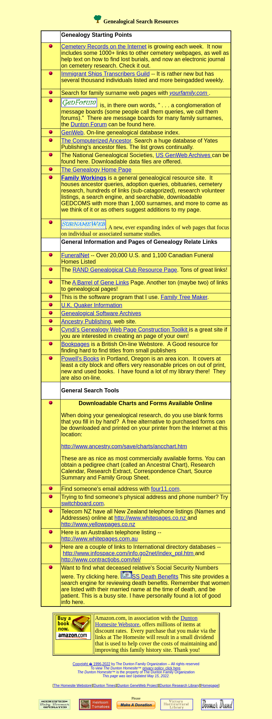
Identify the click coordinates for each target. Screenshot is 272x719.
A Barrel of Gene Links (100, 283)
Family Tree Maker (184, 297)
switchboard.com (82, 503)
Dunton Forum (88, 124)
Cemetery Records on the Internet (104, 47)
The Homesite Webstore (72, 686)
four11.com (165, 489)
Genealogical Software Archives (101, 313)
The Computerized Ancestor (96, 141)
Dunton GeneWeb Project (138, 686)
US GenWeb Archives (184, 155)
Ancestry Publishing (86, 321)
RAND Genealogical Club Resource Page (125, 270)
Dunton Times (104, 686)
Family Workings (84, 178)
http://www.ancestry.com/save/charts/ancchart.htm (124, 446)
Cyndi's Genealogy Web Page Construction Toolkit (125, 330)
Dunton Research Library (179, 686)
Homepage (210, 686)
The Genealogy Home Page (96, 170)
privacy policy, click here (161, 668)
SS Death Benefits (149, 577)
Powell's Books (80, 359)
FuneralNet (75, 255)
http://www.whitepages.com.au (99, 539)
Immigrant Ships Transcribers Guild (105, 74)
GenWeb (72, 133)
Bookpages (75, 344)
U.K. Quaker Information (92, 305)
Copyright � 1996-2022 (91, 664)
